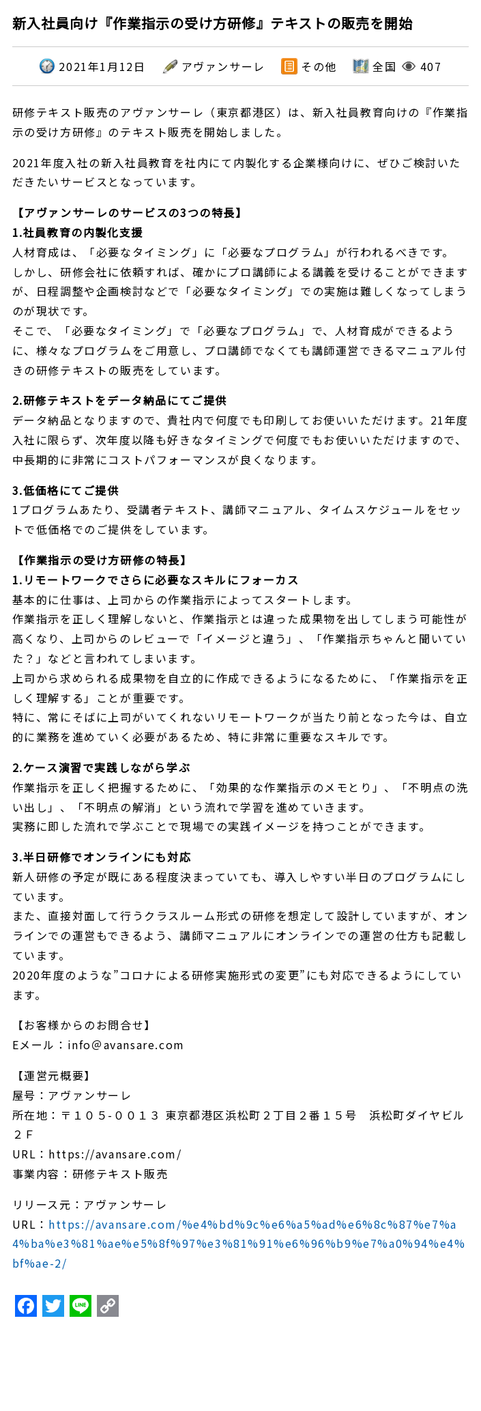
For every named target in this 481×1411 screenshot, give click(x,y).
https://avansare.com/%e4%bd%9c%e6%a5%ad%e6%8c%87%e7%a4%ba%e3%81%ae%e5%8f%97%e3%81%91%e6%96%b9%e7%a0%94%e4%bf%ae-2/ (239, 1244)
